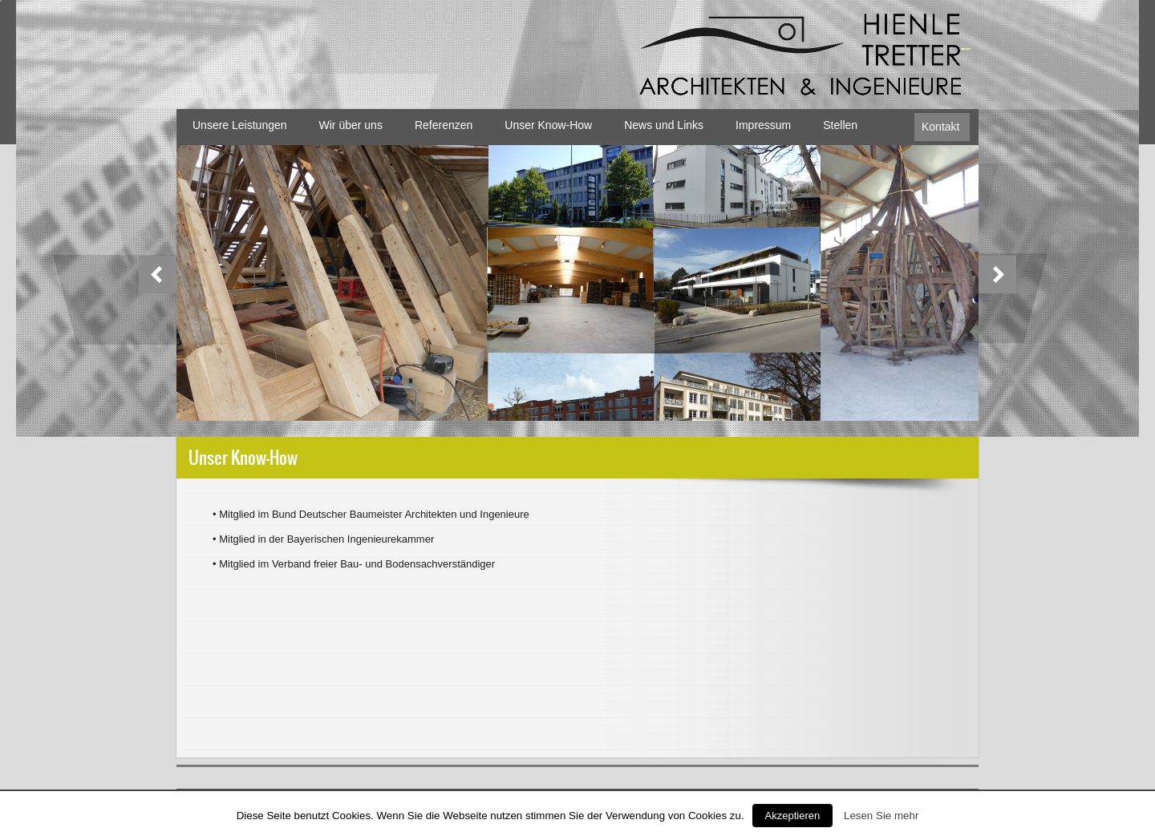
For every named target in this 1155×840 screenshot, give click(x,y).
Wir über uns (351, 125)
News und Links (663, 125)
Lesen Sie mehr (881, 816)
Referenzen (443, 125)
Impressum (763, 125)
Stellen (840, 125)
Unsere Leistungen (239, 125)
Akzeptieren (793, 816)
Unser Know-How (548, 125)
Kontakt (940, 126)
